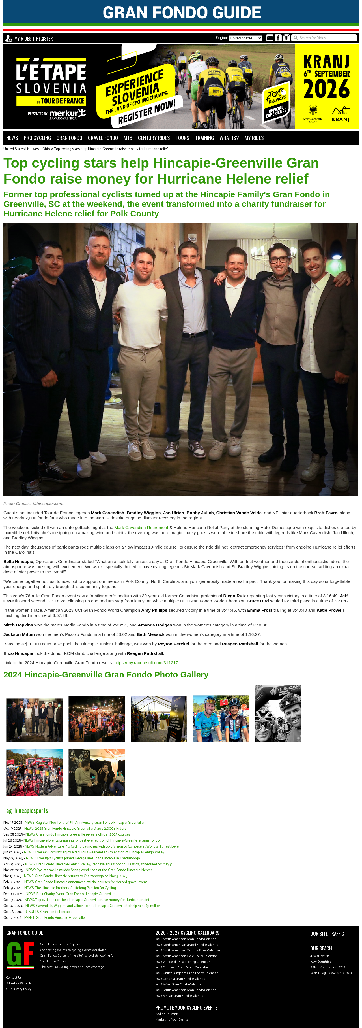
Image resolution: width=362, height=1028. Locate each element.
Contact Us (14, 977)
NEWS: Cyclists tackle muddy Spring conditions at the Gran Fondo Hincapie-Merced (89, 870)
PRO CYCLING (37, 137)
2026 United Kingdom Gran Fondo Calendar (187, 973)
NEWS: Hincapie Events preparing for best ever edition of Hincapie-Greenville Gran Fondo (91, 841)
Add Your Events (167, 1014)
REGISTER (44, 38)
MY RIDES (22, 38)
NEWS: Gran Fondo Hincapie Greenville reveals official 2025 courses (77, 835)
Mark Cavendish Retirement (141, 527)
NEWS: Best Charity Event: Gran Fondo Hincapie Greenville (70, 894)
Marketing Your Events (172, 1019)
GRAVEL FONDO (103, 137)
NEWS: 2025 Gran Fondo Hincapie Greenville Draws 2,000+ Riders (75, 829)
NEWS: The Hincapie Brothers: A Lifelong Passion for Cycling (70, 888)
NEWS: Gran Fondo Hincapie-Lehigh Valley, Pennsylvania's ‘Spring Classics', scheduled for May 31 (99, 864)
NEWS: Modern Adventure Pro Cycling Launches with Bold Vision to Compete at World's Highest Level (102, 846)
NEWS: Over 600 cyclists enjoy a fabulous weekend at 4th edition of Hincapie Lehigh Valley (94, 852)
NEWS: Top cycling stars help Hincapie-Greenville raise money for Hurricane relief (87, 900)
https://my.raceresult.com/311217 (146, 662)
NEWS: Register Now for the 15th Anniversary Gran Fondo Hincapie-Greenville (84, 823)
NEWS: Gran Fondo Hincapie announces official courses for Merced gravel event (85, 882)
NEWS (12, 137)
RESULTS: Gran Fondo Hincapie (48, 912)
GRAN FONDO (69, 137)
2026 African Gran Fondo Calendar (180, 996)
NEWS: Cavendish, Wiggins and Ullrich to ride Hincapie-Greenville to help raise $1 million (93, 906)
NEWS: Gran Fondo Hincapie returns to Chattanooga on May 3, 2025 (75, 876)
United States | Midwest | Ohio (26, 149)
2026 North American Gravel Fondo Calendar (187, 945)
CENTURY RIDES (154, 137)
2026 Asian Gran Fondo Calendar (179, 984)
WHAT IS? (229, 137)
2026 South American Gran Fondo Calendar (186, 990)
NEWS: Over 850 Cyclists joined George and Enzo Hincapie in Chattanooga (83, 858)
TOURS (182, 137)
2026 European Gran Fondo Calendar (182, 967)
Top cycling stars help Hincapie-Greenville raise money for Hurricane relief (111, 149)
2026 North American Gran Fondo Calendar (186, 939)
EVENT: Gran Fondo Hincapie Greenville (54, 918)
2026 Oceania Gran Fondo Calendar (181, 979)
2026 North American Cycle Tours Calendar (186, 956)
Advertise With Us (18, 983)
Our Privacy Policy (18, 989)
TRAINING (204, 137)
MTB (128, 137)
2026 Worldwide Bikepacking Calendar (183, 962)
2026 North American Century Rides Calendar (188, 950)
